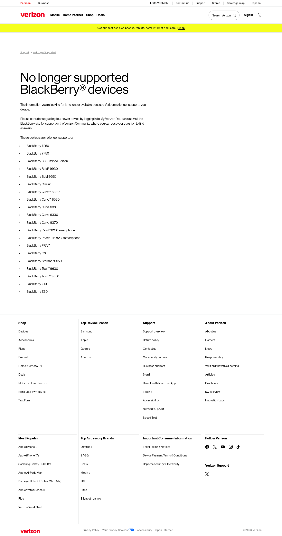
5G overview (213, 391)
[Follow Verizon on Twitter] (215, 447)
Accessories (26, 340)
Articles (210, 374)
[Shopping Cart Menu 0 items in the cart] (259, 15)
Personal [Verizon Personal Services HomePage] (25, 3)
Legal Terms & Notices (157, 446)
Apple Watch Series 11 (31, 490)
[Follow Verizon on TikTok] (238, 447)
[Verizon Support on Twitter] (207, 474)
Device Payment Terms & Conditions (165, 455)
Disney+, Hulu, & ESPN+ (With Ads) (39, 481)
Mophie (85, 472)
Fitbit (84, 490)
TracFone (24, 400)
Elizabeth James (91, 498)
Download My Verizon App (159, 383)
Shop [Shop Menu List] (89, 15)
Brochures (211, 383)
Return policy (151, 340)
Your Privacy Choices (118, 530)
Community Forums (155, 357)
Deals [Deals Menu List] (101, 15)
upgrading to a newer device (61, 118)
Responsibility (214, 357)
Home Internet (73, 15)
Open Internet (164, 530)
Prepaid (23, 357)
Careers (210, 340)
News (208, 348)
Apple (84, 340)
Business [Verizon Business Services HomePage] (43, 3)
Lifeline (147, 391)
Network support (153, 409)
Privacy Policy (91, 530)
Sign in (147, 374)
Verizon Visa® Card (30, 507)
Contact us (182, 3)
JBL (83, 481)
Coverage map (236, 3)
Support (200, 3)
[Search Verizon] (224, 15)
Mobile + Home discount (33, 383)
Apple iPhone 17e (28, 455)
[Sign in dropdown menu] (248, 14)
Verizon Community (77, 123)
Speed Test (150, 417)
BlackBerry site (30, 123)
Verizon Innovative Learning (222, 366)
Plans (21, 348)
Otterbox (86, 446)
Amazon (86, 357)
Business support (154, 366)
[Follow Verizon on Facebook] (207, 447)
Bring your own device (32, 391)
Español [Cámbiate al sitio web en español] (256, 3)
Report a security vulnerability (161, 464)
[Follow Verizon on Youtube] (223, 447)
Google (85, 348)
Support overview (154, 331)
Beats (84, 464)
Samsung (86, 331)
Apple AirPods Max (30, 472)
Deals (22, 374)
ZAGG (85, 455)
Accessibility (151, 400)
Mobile (55, 15)
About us (210, 331)
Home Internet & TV (30, 366)
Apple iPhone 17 (28, 446)
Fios (21, 498)
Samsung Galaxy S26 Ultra (34, 464)
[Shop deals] (181, 27)
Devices (23, 331)
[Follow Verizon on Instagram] (231, 447)
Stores (216, 3)
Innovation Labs (215, 400)
